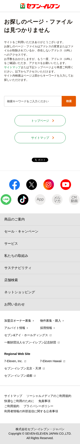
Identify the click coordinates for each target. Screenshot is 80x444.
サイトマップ (12, 67)
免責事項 (44, 401)
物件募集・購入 (50, 320)
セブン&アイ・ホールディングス (26, 335)
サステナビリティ (18, 268)
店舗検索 (11, 280)
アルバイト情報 (14, 328)
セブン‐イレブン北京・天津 (22, 368)
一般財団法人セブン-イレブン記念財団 (30, 342)
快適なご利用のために (19, 401)
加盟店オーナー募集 (17, 320)
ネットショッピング (19, 292)
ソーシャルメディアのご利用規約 (48, 396)
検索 (69, 101)
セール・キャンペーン (21, 231)
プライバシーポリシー (38, 406)
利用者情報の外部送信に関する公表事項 (31, 411)
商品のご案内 (14, 219)
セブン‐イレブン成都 (18, 375)
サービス (11, 243)
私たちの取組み (16, 255)
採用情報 (46, 328)
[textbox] (33, 101)
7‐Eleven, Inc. (13, 361)
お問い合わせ (14, 304)
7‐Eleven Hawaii (51, 361)
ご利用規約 (11, 406)
